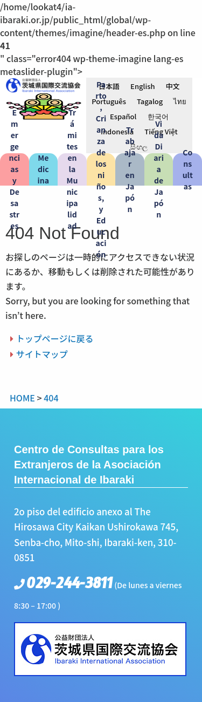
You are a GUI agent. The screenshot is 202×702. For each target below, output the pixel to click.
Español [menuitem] (123, 116)
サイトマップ (42, 353)
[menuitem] (109, 86)
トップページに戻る (55, 338)
